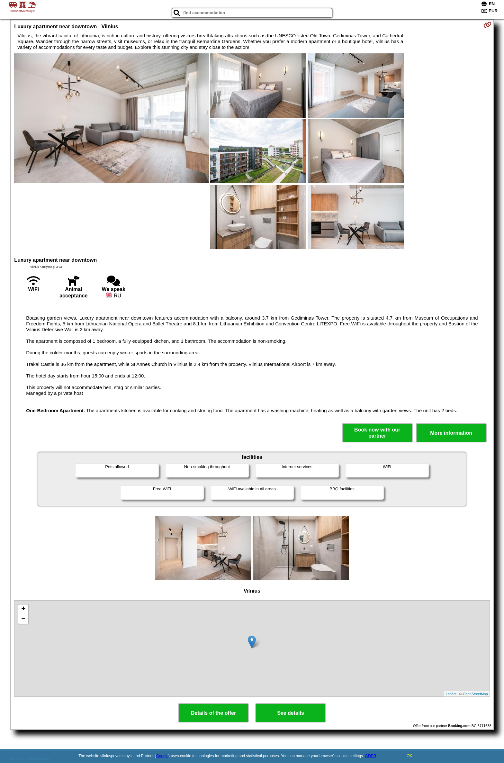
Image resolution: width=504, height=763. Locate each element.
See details (290, 713)
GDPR (370, 756)
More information (451, 433)
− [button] (23, 619)
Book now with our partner (377, 433)
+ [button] (23, 609)
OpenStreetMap (475, 694)
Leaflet (451, 694)
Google (162, 756)
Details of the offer (213, 713)
